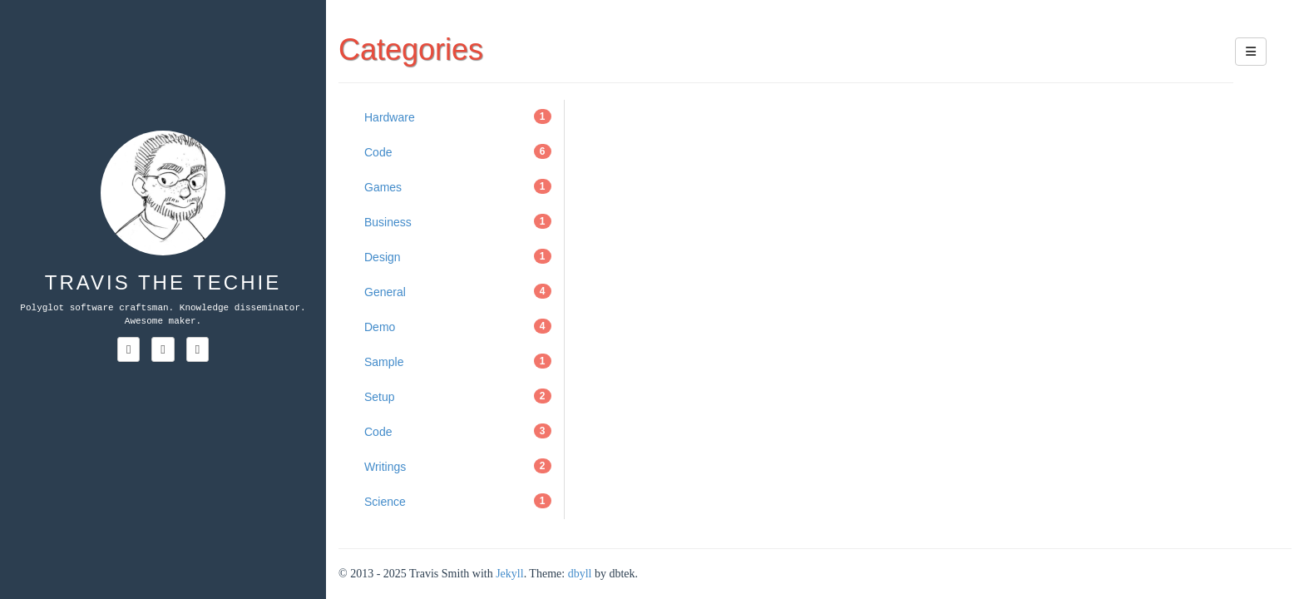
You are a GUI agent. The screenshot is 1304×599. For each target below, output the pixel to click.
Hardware (457, 116)
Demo (457, 326)
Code (457, 151)
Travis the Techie (163, 282)
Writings (457, 465)
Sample (457, 361)
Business (457, 221)
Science (457, 500)
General (457, 291)
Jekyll (509, 573)
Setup (457, 396)
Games (457, 186)
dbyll (580, 573)
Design (457, 256)
